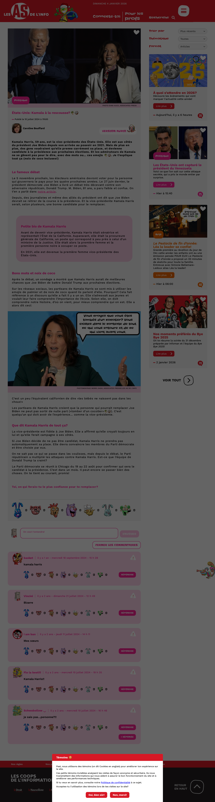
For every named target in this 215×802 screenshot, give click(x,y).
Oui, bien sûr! (96, 794)
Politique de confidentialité (115, 782)
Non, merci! (120, 794)
